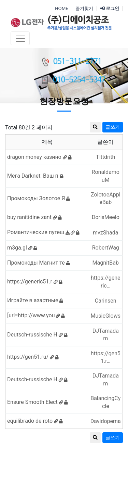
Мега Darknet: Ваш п (35, 176)
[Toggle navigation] (20, 38)
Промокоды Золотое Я (38, 198)
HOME (61, 8)
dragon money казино (39, 157)
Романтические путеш (43, 232)
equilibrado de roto (35, 421)
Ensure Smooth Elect (37, 402)
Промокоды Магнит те (38, 262)
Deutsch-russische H (37, 334)
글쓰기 (112, 437)
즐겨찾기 (84, 8)
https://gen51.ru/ (33, 357)
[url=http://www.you (36, 315)
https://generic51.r (34, 281)
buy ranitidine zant (34, 217)
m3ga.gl (22, 247)
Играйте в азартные (35, 300)
